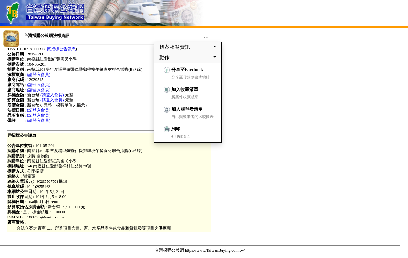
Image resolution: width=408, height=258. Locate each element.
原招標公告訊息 (61, 49)
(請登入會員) (39, 74)
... (206, 35)
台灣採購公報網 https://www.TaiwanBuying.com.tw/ (200, 250)
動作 (189, 57)
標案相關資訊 (189, 47)
